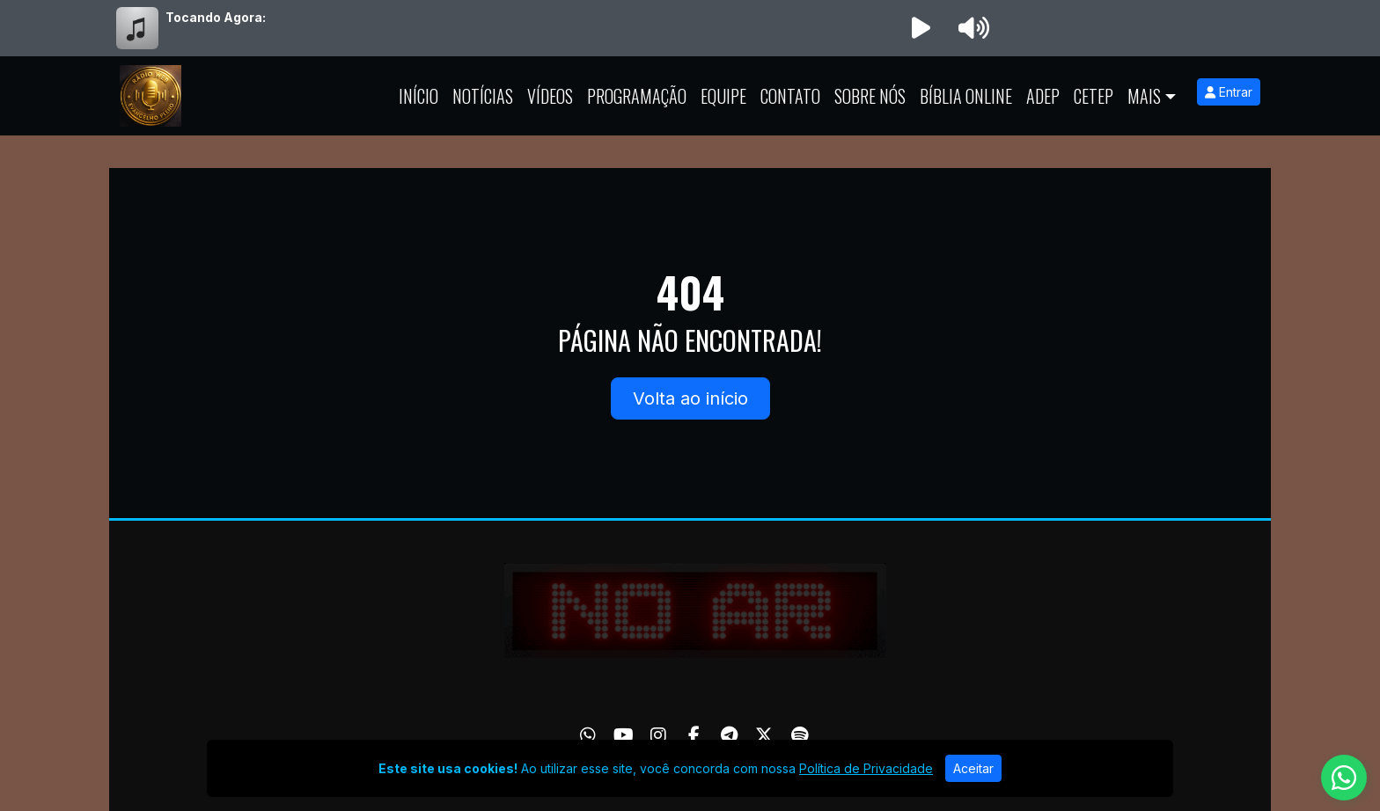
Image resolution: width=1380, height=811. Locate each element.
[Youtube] (623, 735)
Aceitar (973, 768)
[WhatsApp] (588, 735)
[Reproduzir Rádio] (920, 28)
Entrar (1228, 91)
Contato (790, 96)
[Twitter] (764, 735)
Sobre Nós (870, 96)
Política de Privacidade (866, 768)
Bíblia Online (966, 96)
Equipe (723, 96)
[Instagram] (658, 735)
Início (418, 96)
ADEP (1043, 96)
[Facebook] (694, 735)
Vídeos (550, 96)
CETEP (1093, 96)
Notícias (482, 96)
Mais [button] (1144, 96)
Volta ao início (690, 398)
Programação (636, 96)
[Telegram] (729, 735)
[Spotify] (799, 735)
